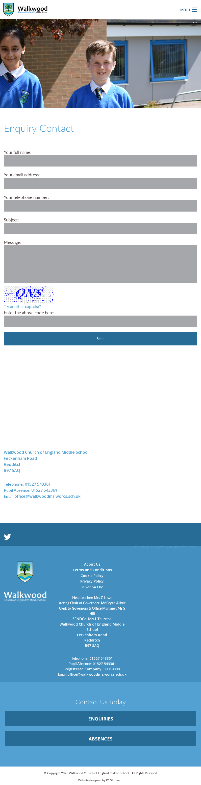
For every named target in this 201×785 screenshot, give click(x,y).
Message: (12, 242)
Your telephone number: (26, 197)
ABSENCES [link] (100, 739)
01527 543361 (92, 587)
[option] (100, 76)
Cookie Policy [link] (92, 575)
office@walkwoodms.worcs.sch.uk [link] (42, 496)
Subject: (11, 220)
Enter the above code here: (29, 312)
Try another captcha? (22, 306)
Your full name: (17, 152)
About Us (92, 564)
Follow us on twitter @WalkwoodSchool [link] (166, 546)
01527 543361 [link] (27, 484)
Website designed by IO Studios (99, 780)
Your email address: (22, 175)
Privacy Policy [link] (92, 581)
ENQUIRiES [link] (100, 719)
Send (101, 338)
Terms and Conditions (92, 569)
